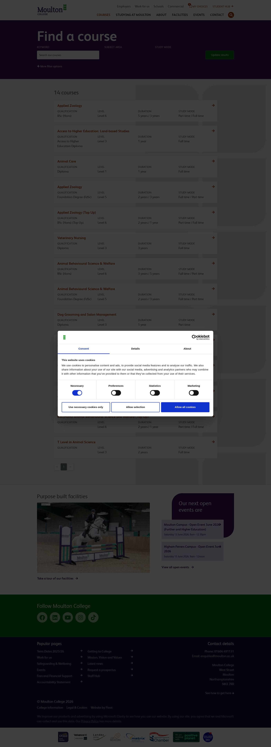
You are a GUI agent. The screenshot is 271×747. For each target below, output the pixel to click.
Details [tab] (135, 348)
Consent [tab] (83, 348)
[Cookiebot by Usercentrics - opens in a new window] (194, 337)
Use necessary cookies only (85, 407)
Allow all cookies (185, 407)
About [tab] (187, 348)
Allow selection (135, 407)
